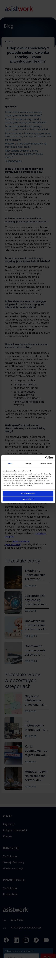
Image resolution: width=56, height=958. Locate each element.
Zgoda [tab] (10, 463)
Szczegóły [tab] (27, 463)
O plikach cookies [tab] (46, 463)
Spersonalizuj (28, 499)
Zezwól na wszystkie (28, 493)
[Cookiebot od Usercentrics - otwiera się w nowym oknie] (40, 457)
